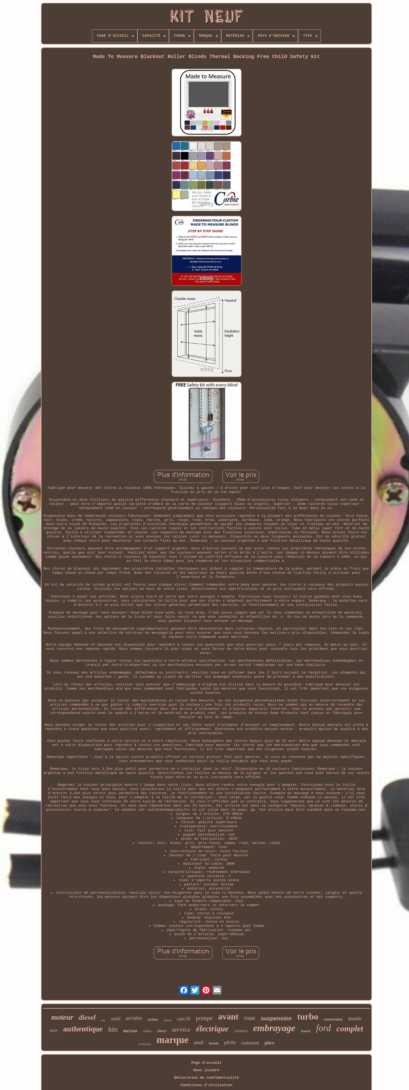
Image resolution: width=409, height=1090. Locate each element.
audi (199, 1042)
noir (54, 1030)
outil (115, 1018)
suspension (276, 1018)
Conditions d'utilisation (206, 1085)
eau (103, 1020)
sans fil (184, 1018)
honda (214, 1043)
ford (323, 1028)
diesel (87, 1017)
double (354, 1018)
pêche (230, 1042)
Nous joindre (207, 1070)
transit (306, 1031)
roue (249, 1018)
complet (350, 1028)
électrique (212, 1028)
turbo (307, 1016)
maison (130, 1031)
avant (228, 1016)
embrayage (274, 1028)
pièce (269, 1043)
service (181, 1029)
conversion (333, 1019)
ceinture (241, 1031)
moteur (62, 1017)
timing (167, 1020)
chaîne (147, 1031)
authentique (83, 1028)
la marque (145, 1043)
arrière (134, 1018)
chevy (161, 1031)
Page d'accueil (206, 1063)
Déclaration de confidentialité (206, 1078)
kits (113, 1029)
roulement (250, 1043)
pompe (204, 1018)
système (153, 1019)
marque (173, 1039)
